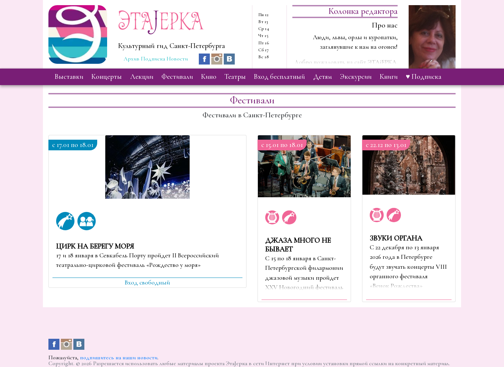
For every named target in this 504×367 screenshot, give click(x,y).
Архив (131, 58)
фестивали (177, 76)
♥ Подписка (423, 76)
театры (235, 76)
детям (322, 76)
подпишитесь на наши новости (118, 357)
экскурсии (356, 76)
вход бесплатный (279, 76)
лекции (141, 76)
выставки (69, 76)
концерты (106, 76)
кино (208, 76)
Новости (177, 58)
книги (389, 76)
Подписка (153, 58)
